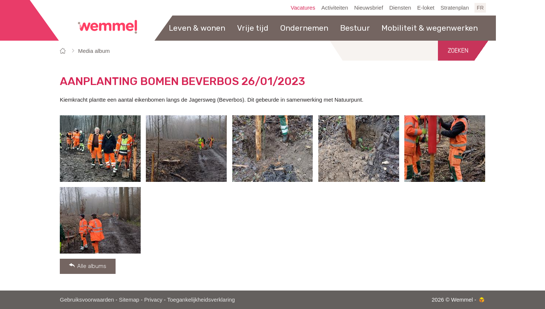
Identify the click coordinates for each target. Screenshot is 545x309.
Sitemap (129, 299)
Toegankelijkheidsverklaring (201, 299)
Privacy (153, 299)
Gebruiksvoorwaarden (87, 299)
